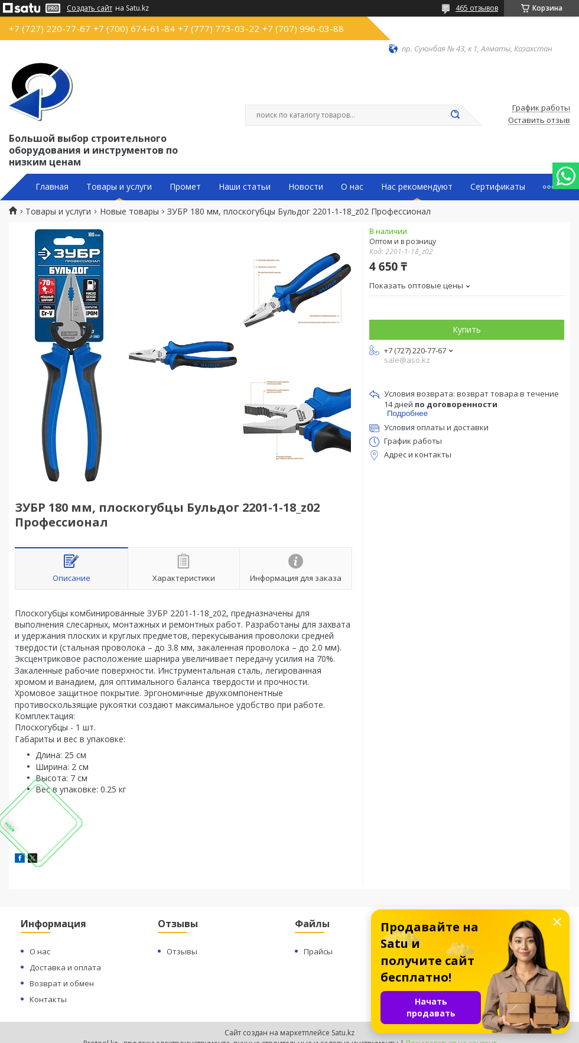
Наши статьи (245, 187)
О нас (352, 187)
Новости (305, 187)
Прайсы (318, 951)
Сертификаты (497, 187)
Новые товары (129, 211)
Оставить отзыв (539, 120)
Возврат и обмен (62, 983)
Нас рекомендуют (417, 187)
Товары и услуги (119, 187)
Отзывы (182, 951)
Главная (52, 187)
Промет (185, 187)
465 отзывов (477, 8)
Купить (467, 329)
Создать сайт (89, 8)
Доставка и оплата (65, 967)
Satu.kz (342, 1033)
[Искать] (455, 115)
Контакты (48, 999)
